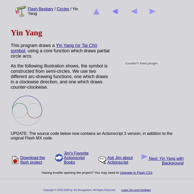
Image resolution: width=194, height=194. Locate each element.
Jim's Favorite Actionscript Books (76, 157)
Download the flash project (32, 160)
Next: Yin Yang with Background (162, 160)
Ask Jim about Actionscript (120, 160)
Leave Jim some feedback (136, 190)
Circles (63, 9)
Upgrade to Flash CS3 (136, 173)
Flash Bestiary (40, 9)
